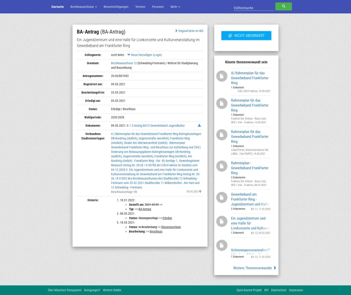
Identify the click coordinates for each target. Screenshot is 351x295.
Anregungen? (92, 290)
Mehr (175, 7)
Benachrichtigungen (116, 7)
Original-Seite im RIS (188, 31)
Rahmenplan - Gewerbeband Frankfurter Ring (249, 168)
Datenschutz (279, 290)
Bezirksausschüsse (84, 7)
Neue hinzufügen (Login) (144, 55)
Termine (140, 7)
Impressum (296, 290)
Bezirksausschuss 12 (124, 63)
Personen (158, 7)
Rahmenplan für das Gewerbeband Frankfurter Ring (249, 105)
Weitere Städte (112, 290)
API (266, 290)
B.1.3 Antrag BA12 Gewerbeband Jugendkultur (156, 125)
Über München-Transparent (64, 290)
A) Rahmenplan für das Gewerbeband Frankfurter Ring (249, 78)
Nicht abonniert (246, 35)
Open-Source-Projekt (249, 290)
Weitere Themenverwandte (254, 268)
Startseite (57, 7)
